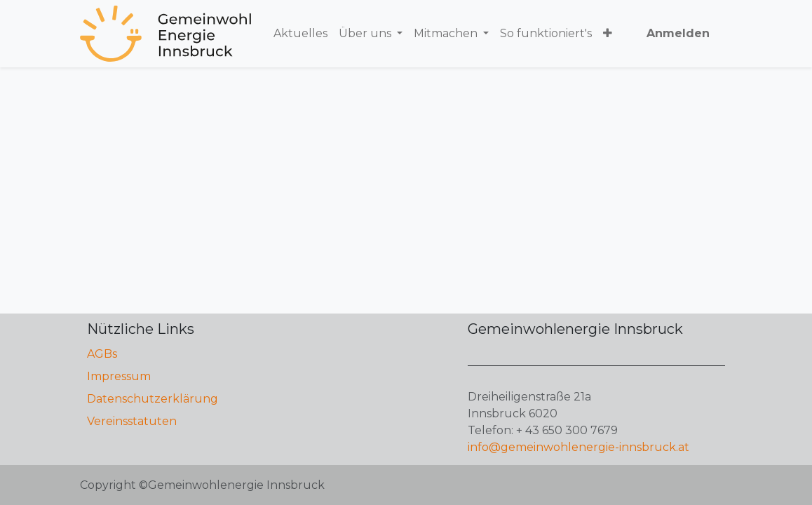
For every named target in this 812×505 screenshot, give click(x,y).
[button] (607, 34)
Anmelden (678, 33)
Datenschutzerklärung (152, 398)
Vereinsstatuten (132, 421)
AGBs (102, 354)
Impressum (119, 376)
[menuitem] (300, 34)
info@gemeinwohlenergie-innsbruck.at (578, 447)
